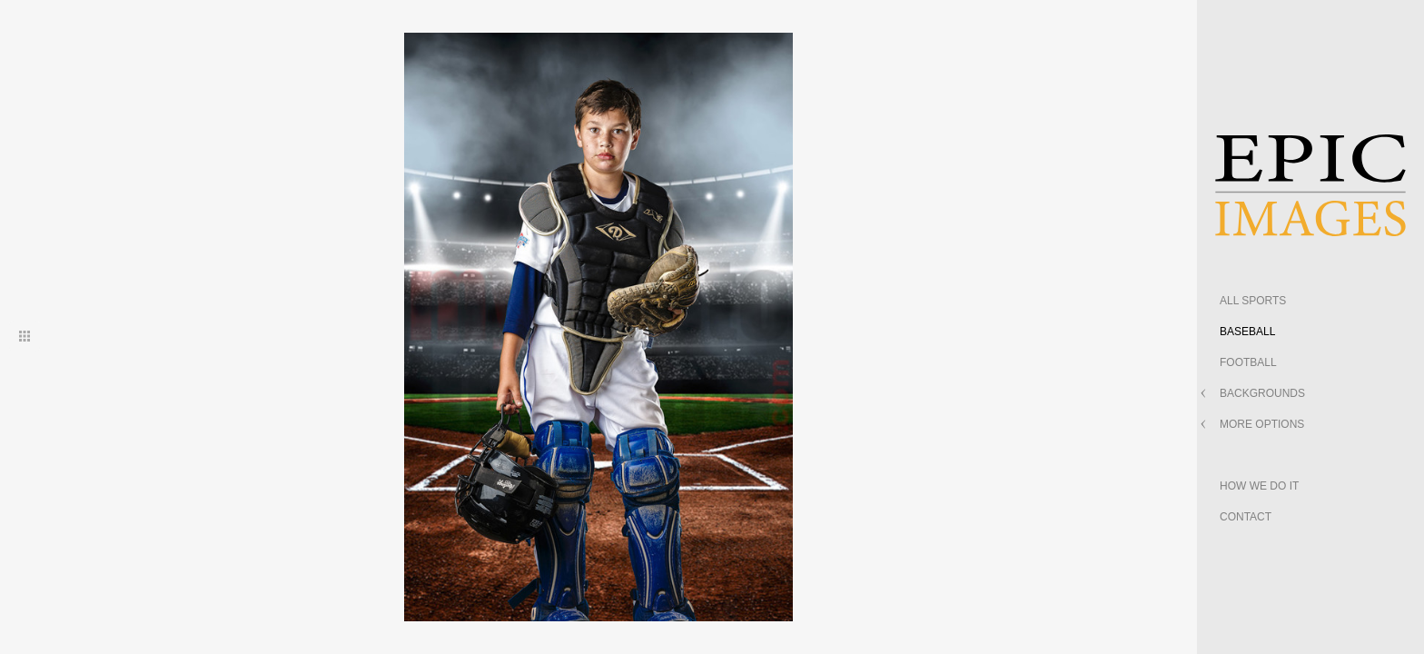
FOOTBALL (1248, 362)
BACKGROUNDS (1262, 393)
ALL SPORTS (1253, 300)
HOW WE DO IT (1259, 486)
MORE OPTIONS (1262, 424)
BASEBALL (1247, 331)
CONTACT (1245, 516)
